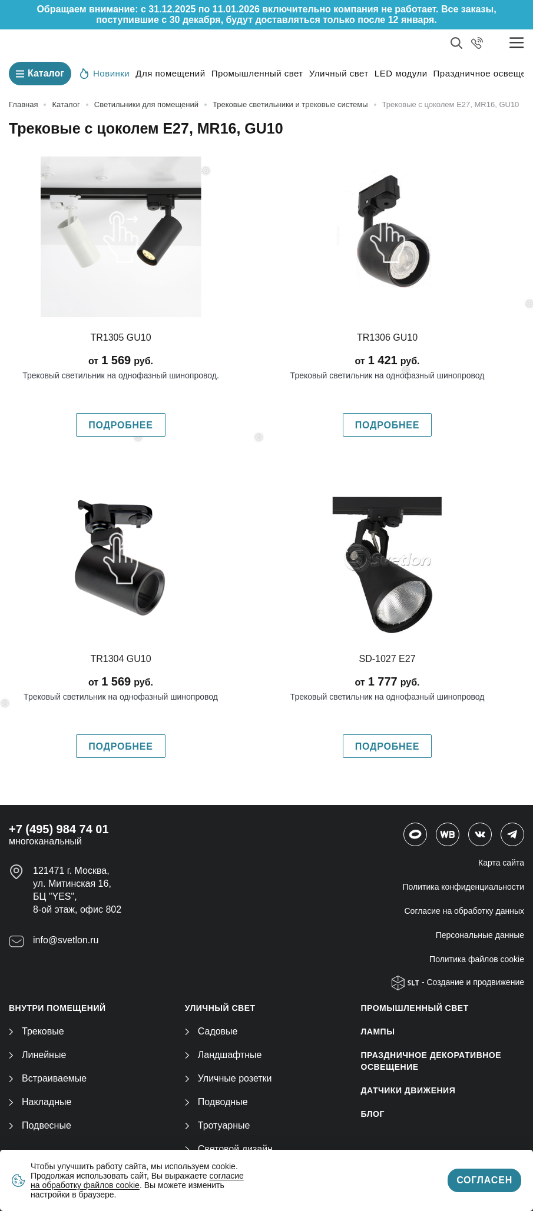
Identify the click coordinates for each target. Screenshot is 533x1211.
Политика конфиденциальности (463, 886)
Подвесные (40, 1125)
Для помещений (170, 73)
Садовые (211, 1031)
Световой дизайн (229, 1149)
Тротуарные (217, 1125)
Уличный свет (339, 73)
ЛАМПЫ (378, 1031)
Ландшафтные (223, 1055)
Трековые (36, 1031)
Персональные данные (480, 935)
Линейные (37, 1055)
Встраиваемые (48, 1078)
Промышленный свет (257, 73)
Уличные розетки (228, 1078)
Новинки (105, 73)
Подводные (216, 1102)
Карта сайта (501, 862)
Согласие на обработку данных (465, 911)
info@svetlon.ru (65, 940)
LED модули (401, 73)
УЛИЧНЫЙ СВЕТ (220, 1008)
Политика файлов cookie (476, 959)
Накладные (40, 1102)
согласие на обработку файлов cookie (137, 1180)
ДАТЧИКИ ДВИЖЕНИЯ (408, 1090)
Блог (373, 1114)
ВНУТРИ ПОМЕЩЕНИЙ (57, 1008)
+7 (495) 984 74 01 (59, 829)
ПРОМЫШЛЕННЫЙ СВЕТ (415, 1008)
